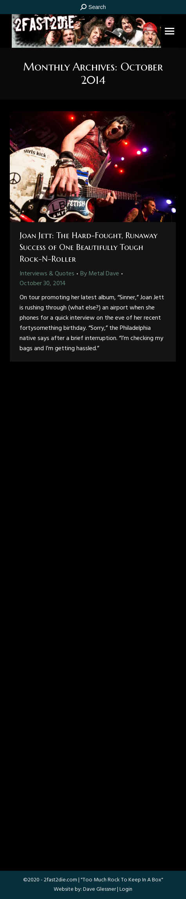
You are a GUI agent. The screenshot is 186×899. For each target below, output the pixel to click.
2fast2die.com (60, 880)
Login (125, 889)
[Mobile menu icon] (169, 31)
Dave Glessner (99, 889)
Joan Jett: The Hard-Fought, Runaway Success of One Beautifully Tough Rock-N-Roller (88, 247)
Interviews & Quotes (47, 274)
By (99, 274)
